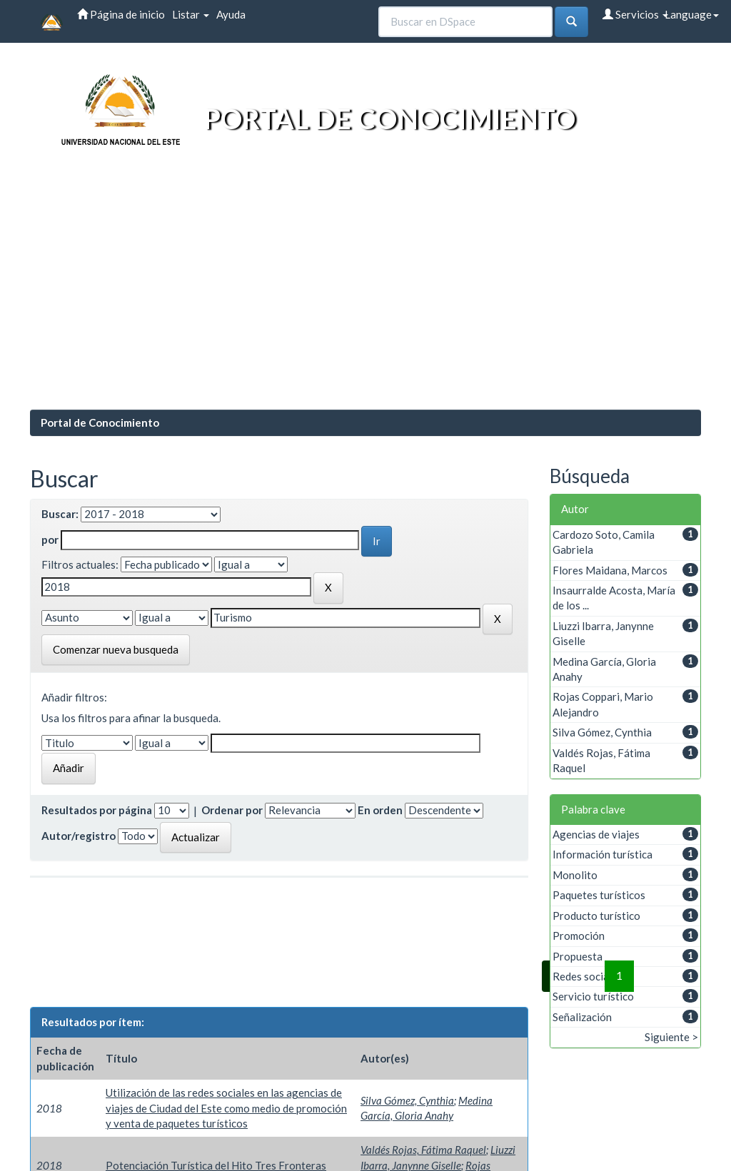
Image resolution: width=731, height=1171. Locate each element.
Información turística (602, 854)
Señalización (582, 1016)
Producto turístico (596, 915)
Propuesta (578, 956)
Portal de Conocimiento (100, 422)
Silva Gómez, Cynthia (407, 1100)
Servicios (635, 14)
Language (692, 14)
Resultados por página (96, 810)
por (50, 539)
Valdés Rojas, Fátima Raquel (423, 1149)
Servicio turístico (593, 996)
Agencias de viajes (596, 834)
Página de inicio (121, 14)
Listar (190, 14)
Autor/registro (78, 835)
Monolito (575, 874)
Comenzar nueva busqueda (115, 649)
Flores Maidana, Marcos (610, 570)
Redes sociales (587, 976)
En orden (380, 810)
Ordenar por (232, 810)
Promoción (579, 935)
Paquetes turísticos (599, 894)
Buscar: (60, 513)
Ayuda (231, 14)
